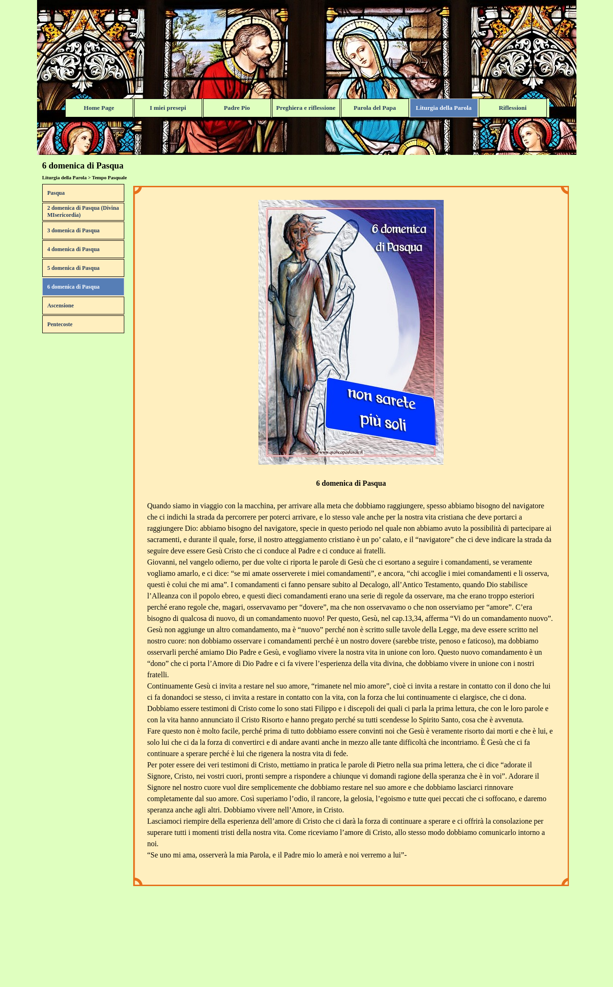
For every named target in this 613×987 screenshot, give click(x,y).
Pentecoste (60, 324)
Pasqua (56, 193)
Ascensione (60, 305)
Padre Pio (237, 107)
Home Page (99, 107)
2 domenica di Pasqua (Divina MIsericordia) (83, 211)
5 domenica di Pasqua (73, 268)
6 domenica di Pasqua (73, 286)
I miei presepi (168, 107)
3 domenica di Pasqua (73, 230)
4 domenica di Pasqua (73, 249)
